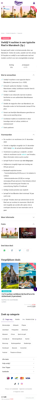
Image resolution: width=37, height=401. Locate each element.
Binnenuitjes (6, 325)
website (23, 154)
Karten (27, 339)
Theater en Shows (15, 352)
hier (13, 148)
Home (2, 33)
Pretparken (15, 330)
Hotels (17, 319)
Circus (13, 334)
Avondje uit (5, 339)
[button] (18, 75)
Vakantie (19, 33)
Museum (5, 334)
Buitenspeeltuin (16, 343)
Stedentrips (27, 343)
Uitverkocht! (30, 398)
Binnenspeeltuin (17, 339)
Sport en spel (22, 334)
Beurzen (14, 348)
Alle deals (5, 359)
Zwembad (5, 330)
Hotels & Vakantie (11, 33)
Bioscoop (5, 343)
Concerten (23, 348)
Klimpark (15, 325)
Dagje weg (7, 319)
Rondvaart (5, 348)
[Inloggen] (34, 3)
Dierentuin (25, 330)
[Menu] (2, 3)
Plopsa (24, 325)
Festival (4, 352)
